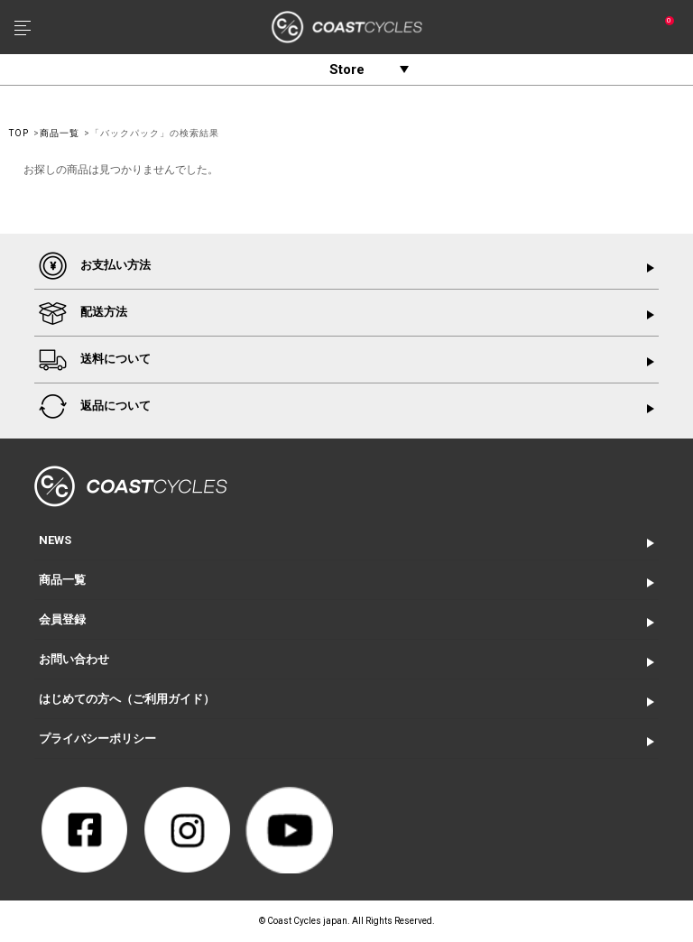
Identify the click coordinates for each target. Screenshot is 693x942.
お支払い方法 (95, 266)
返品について (95, 406)
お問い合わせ (74, 659)
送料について (95, 360)
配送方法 (83, 313)
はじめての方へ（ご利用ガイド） (127, 699)
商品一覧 (59, 133)
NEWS (55, 540)
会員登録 (62, 619)
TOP (19, 133)
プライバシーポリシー (97, 738)
